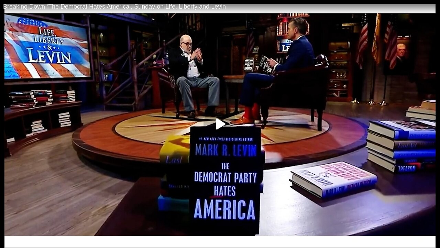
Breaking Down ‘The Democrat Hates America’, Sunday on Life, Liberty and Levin (114, 6)
